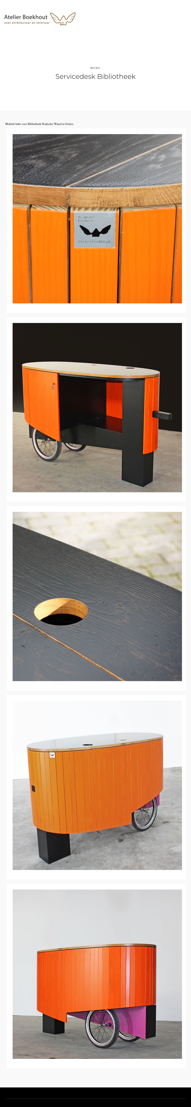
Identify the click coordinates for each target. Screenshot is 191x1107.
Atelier (105, 29)
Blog (162, 29)
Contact (145, 29)
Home (89, 29)
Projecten (125, 29)
